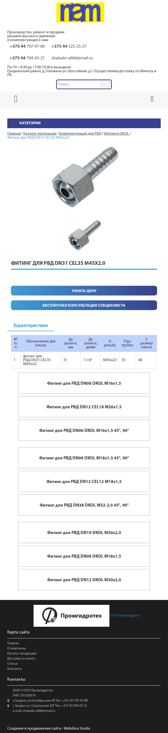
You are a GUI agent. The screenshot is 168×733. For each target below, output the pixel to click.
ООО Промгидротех (87, 615)
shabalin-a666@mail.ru (72, 58)
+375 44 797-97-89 (74, 701)
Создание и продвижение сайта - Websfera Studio (48, 729)
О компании (16, 648)
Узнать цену (84, 291)
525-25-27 (69, 46)
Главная (13, 643)
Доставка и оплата (21, 659)
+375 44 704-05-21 (74, 706)
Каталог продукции (21, 653)
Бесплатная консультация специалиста (84, 306)
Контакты (14, 669)
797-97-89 (27, 46)
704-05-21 (27, 58)
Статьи (12, 664)
